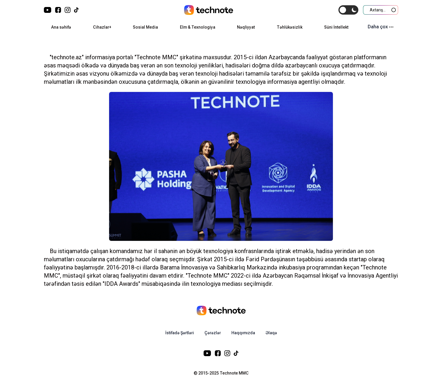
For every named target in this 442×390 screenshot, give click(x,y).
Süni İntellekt (336, 27)
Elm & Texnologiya (197, 27)
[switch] (348, 10)
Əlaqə (271, 332)
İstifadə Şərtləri (179, 332)
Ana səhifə (61, 27)
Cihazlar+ (102, 27)
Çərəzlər (212, 332)
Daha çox (380, 26)
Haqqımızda (243, 332)
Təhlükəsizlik (289, 27)
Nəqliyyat (246, 27)
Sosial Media (145, 27)
